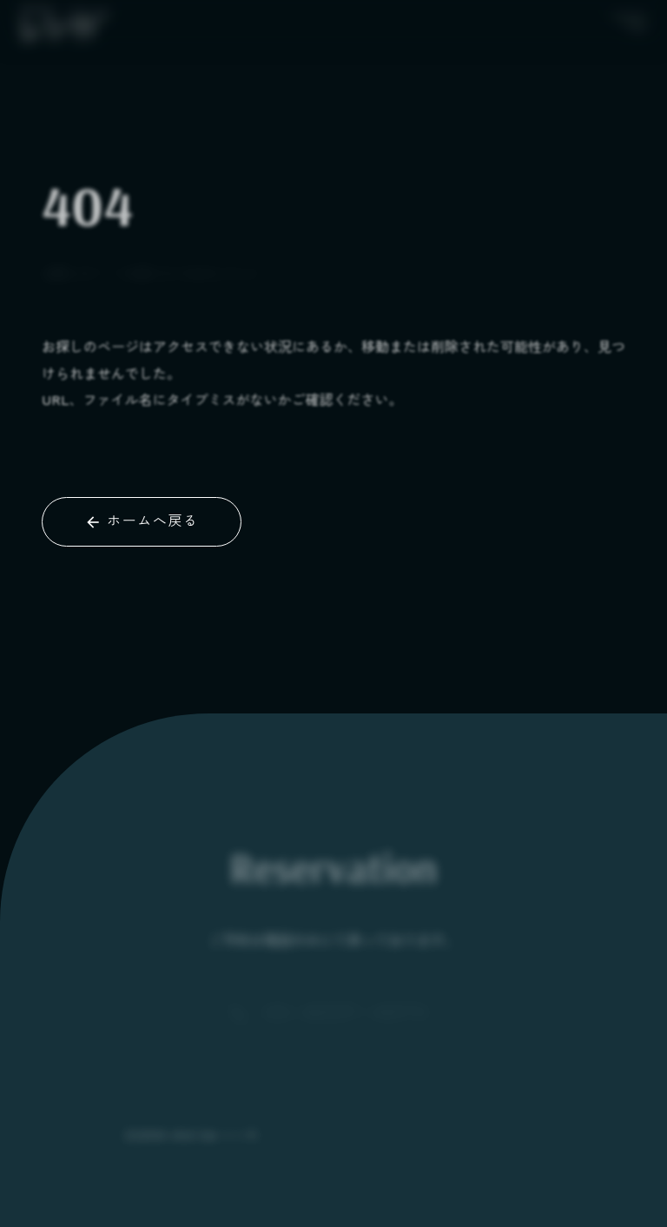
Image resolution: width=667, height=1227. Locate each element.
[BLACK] (64, 20)
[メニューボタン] (628, 20)
